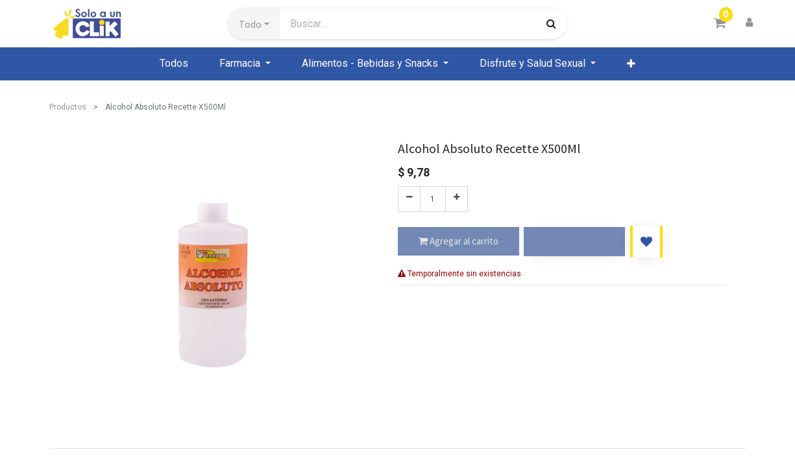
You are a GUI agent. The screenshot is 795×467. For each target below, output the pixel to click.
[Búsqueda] (551, 23)
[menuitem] (174, 63)
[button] (254, 24)
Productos (67, 107)
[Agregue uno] (456, 199)
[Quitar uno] (409, 199)
